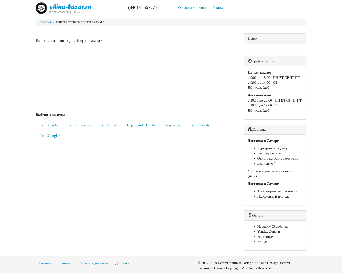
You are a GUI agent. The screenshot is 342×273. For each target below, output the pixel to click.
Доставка (122, 263)
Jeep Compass (109, 125)
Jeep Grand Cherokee (142, 125)
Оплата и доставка (192, 7)
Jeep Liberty (173, 125)
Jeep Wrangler (49, 136)
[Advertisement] (136, 79)
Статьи (218, 7)
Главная (46, 22)
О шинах (65, 263)
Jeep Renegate (199, 125)
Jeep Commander (79, 125)
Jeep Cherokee (49, 125)
